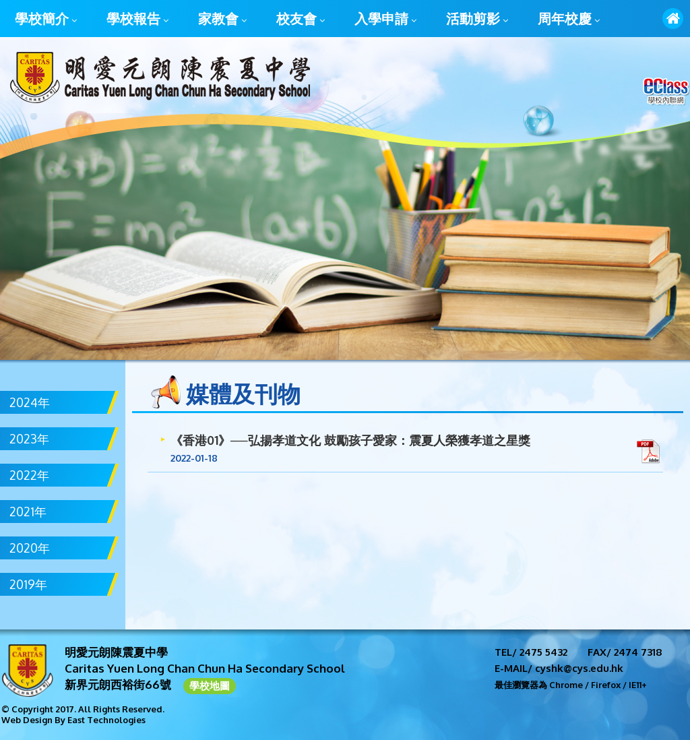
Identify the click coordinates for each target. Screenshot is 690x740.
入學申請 (385, 19)
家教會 (222, 19)
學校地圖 (209, 685)
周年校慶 (569, 19)
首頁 (672, 18)
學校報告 (137, 19)
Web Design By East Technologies (73, 719)
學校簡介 (46, 19)
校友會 (300, 19)
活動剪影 (477, 19)
